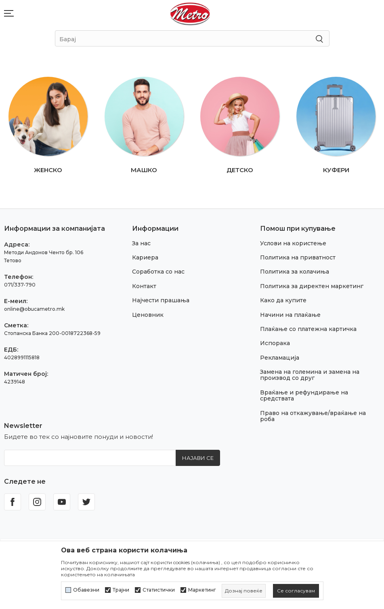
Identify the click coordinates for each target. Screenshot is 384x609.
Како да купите (283, 300)
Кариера (145, 257)
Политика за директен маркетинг (311, 286)
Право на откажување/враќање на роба (313, 416)
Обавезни (86, 590)
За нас (141, 243)
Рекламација (279, 357)
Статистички (159, 590)
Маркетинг (202, 590)
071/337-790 (20, 285)
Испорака (275, 343)
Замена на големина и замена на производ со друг (309, 374)
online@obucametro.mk (34, 309)
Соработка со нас (158, 271)
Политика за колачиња (294, 271)
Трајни (121, 590)
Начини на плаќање (290, 314)
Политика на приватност (298, 257)
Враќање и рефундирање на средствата (304, 395)
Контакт (144, 286)
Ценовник (148, 314)
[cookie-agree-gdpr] (296, 591)
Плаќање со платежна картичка (308, 329)
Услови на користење (293, 243)
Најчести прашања (160, 300)
